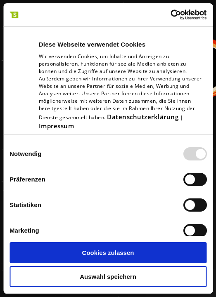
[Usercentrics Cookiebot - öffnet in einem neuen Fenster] (170, 14)
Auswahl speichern (108, 276)
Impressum (56, 126)
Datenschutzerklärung (142, 117)
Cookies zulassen (108, 252)
